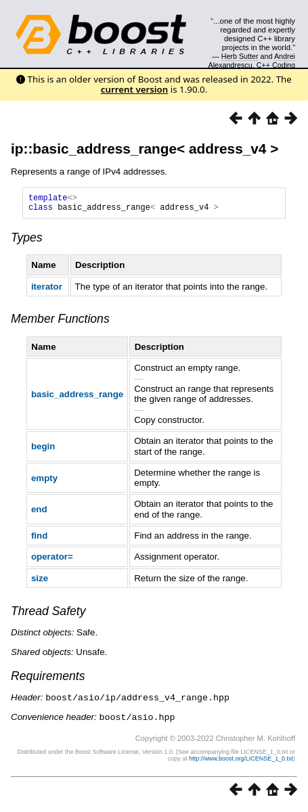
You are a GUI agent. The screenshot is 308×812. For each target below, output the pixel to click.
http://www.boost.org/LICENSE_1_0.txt (241, 761)
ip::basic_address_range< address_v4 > (144, 148)
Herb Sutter (240, 56)
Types (27, 241)
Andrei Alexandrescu (252, 60)
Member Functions (60, 323)
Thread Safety (48, 615)
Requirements (48, 680)
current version (135, 89)
